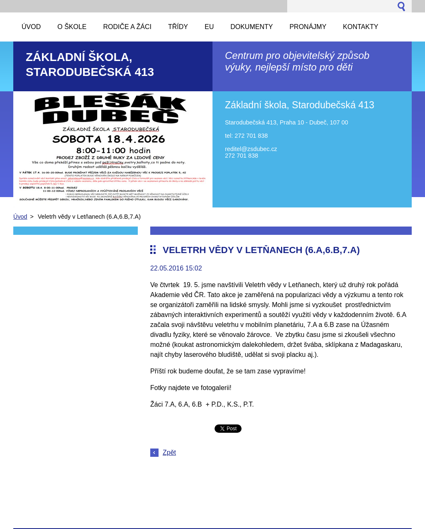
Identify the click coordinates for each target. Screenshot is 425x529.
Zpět (169, 452)
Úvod (20, 216)
